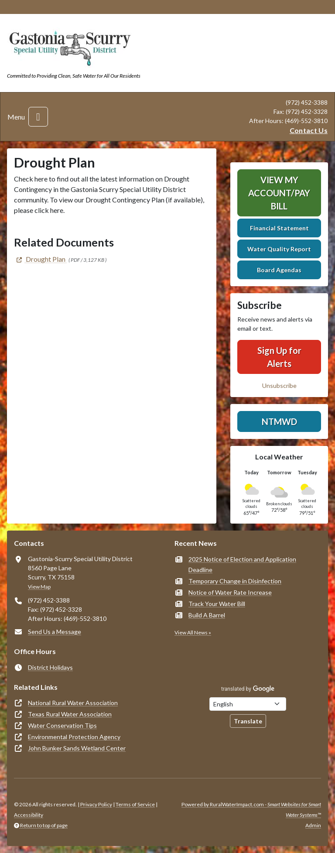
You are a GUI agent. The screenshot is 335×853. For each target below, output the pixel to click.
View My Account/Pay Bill (279, 193)
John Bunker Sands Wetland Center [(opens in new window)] (77, 748)
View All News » (192, 632)
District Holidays (50, 667)
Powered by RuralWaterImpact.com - (251, 809)
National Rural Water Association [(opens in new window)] (73, 702)
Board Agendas (279, 270)
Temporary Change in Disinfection (234, 581)
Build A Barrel (206, 615)
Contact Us (309, 130)
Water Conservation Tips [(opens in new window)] (62, 725)
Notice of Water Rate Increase (230, 592)
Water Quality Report (279, 249)
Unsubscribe (279, 385)
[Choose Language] (247, 704)
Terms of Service (135, 804)
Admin (313, 825)
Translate (248, 721)
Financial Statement (279, 228)
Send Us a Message (54, 631)
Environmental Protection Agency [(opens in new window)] (74, 736)
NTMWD (279, 421)
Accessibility (28, 815)
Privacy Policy (96, 804)
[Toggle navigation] (38, 117)
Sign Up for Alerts (279, 357)
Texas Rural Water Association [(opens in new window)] (70, 714)
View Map (39, 586)
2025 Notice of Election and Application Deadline (242, 564)
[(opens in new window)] (40, 259)
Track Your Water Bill (216, 603)
